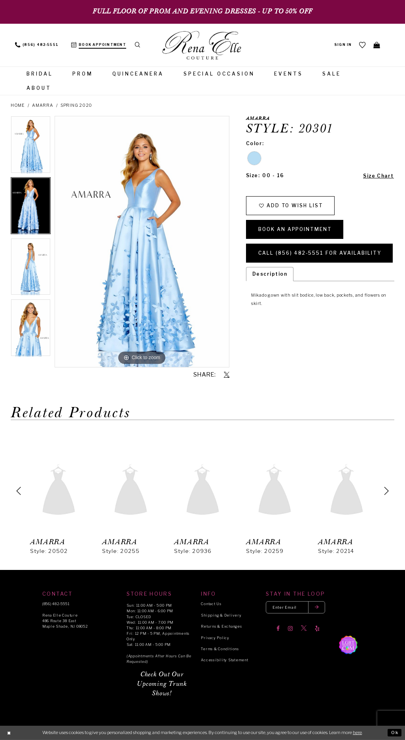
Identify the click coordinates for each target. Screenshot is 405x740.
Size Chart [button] (378, 176)
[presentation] (58, 491)
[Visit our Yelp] (317, 628)
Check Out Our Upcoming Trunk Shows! (162, 684)
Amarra (42, 105)
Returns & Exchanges (221, 626)
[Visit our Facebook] (278, 628)
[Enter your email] (295, 607)
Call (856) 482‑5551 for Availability (320, 253)
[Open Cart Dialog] (377, 45)
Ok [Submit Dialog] (395, 732)
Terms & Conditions (219, 649)
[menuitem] (37, 45)
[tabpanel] (31, 146)
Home (18, 105)
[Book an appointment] (99, 45)
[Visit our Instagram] (290, 628)
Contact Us (211, 604)
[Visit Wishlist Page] (363, 45)
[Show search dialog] (138, 45)
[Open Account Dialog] (343, 45)
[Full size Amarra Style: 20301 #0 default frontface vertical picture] (142, 241)
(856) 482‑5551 (55, 604)
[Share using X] (226, 375)
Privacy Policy (215, 638)
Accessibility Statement (224, 660)
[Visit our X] (304, 628)
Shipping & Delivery (221, 615)
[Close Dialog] (9, 733)
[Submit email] (317, 607)
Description (269, 274)
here (357, 732)
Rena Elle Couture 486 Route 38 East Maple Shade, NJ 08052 (65, 620)
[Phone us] (37, 45)
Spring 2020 (76, 105)
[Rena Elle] (202, 46)
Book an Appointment (295, 229)
